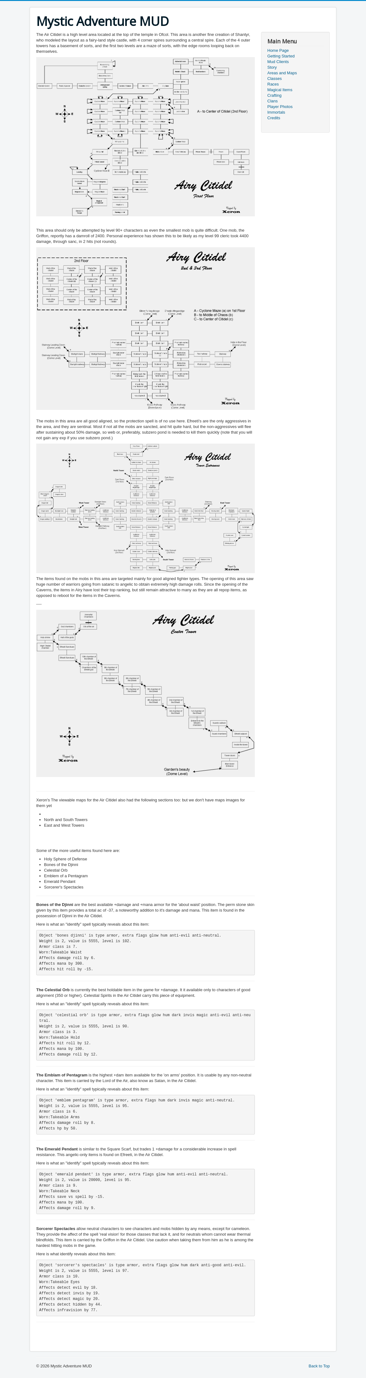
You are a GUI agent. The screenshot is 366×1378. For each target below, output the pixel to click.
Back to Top (319, 1366)
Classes (274, 78)
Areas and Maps (282, 73)
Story (272, 67)
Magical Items (279, 89)
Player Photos (280, 106)
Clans (272, 101)
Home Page (278, 50)
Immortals (276, 112)
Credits (273, 118)
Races (273, 84)
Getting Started (280, 56)
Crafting (274, 95)
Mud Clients (278, 61)
